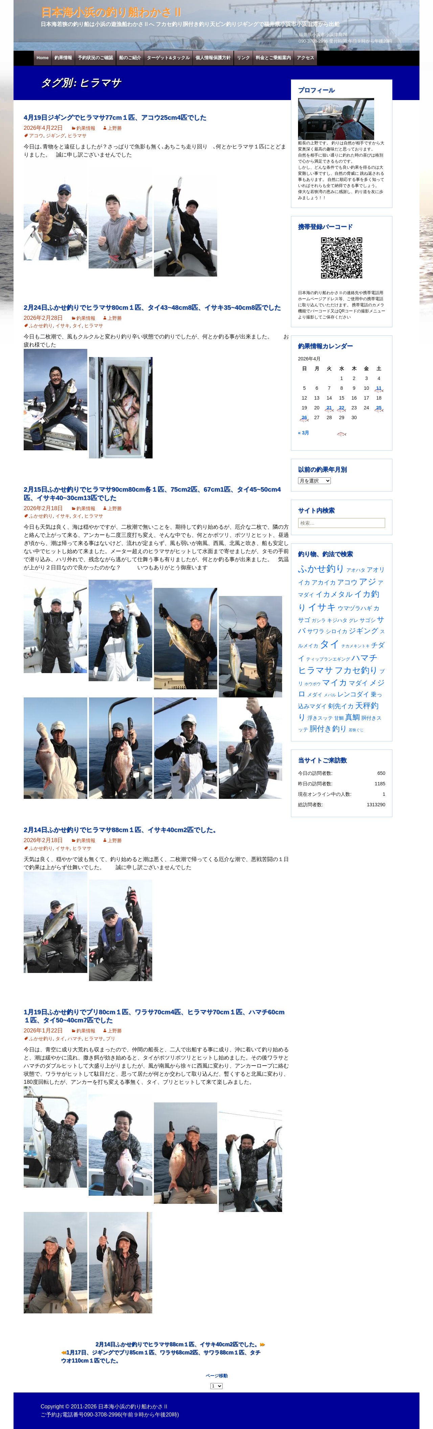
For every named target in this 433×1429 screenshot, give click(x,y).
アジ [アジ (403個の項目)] (368, 581)
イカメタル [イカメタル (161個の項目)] (334, 594)
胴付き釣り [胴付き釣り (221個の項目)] (328, 728)
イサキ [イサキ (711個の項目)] (322, 607)
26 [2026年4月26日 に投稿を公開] (304, 417)
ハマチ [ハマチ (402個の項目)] (364, 657)
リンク (243, 57)
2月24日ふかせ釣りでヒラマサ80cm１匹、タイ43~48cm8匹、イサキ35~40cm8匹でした (152, 307)
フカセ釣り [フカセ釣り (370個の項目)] (356, 670)
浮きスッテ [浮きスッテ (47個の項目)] (320, 718)
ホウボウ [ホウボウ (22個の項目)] (312, 684)
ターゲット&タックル (168, 57)
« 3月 (303, 432)
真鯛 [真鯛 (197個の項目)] (352, 717)
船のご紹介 (130, 57)
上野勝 (115, 128)
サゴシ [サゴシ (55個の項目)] (368, 620)
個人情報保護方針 (213, 57)
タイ (77, 325)
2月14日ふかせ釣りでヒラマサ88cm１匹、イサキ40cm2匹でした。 (121, 829)
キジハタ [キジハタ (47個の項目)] (337, 620)
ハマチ (75, 1038)
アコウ (36, 135)
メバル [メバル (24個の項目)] (330, 695)
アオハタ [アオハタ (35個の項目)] (355, 570)
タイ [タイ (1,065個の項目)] (330, 643)
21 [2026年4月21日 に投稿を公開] (329, 407)
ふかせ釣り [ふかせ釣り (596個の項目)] (321, 569)
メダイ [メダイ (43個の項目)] (314, 694)
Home (43, 57)
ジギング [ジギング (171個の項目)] (364, 631)
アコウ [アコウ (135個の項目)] (347, 582)
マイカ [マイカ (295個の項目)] (334, 682)
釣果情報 (63, 57)
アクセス (305, 57)
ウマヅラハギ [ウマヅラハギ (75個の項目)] (355, 608)
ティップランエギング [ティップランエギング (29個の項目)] (328, 659)
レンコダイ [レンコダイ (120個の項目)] (353, 694)
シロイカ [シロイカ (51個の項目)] (336, 631)
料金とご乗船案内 (273, 57)
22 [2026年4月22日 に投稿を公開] (341, 407)
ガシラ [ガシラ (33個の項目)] (319, 620)
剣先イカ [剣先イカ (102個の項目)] (341, 706)
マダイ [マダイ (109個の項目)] (358, 683)
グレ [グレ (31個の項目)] (353, 620)
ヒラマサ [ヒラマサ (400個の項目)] (315, 670)
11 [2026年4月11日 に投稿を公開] (379, 388)
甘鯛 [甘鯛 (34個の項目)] (339, 718)
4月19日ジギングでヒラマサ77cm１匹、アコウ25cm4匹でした (115, 117)
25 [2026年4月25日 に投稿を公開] (379, 407)
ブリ (110, 1038)
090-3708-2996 (102, 1415)
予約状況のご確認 (95, 57)
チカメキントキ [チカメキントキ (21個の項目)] (355, 646)
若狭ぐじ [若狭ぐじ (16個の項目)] (356, 730)
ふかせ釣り (41, 325)
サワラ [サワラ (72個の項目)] (315, 631)
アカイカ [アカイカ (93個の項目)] (324, 582)
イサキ (62, 325)
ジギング (55, 135)
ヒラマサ (77, 135)
